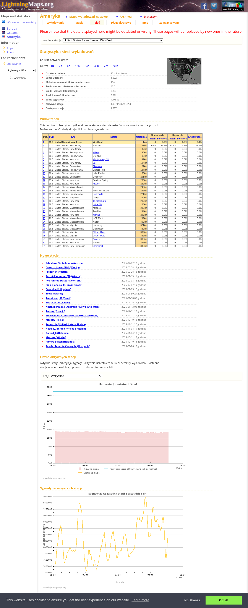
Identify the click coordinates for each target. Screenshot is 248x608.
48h (96, 66)
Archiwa (126, 17)
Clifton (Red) (99, 235)
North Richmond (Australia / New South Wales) (73, 306)
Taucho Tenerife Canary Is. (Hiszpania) (68, 346)
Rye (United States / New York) (63, 280)
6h (68, 66)
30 (44, 242)
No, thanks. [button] (192, 600)
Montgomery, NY (101, 159)
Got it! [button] (223, 600)
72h (106, 66)
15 (44, 190)
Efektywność (195, 137)
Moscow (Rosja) (55, 319)
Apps (10, 48)
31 (44, 246)
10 (44, 173)
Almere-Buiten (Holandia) (60, 341)
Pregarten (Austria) (57, 271)
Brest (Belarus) (54, 293)
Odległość (141, 137)
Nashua (96, 239)
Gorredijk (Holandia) (57, 333)
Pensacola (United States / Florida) (66, 324)
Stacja (79, 22)
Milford (96, 152)
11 (44, 177)
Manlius (96, 215)
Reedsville (98, 194)
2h (60, 66)
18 (44, 201)
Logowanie (14, 64)
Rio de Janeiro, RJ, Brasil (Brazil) (64, 284)
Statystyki (151, 17)
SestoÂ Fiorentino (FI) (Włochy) (63, 276)
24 (44, 222)
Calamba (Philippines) (58, 289)
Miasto (113, 137)
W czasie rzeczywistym (23, 22)
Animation (21, 77)
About (11, 52)
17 (44, 197)
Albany (96, 184)
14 (44, 187)
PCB (51, 137)
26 (44, 229)
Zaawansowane (169, 22)
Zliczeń (152, 138)
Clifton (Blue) (99, 232)
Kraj (73, 137)
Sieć (97, 22)
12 (44, 180)
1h (52, 66)
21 (44, 211)
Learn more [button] (140, 600)
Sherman (97, 166)
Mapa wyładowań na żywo (88, 17)
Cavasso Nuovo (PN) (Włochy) (63, 267)
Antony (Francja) (55, 311)
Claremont (98, 246)
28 (44, 235)
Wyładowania (55, 22)
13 (44, 184)
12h (77, 66)
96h (115, 66)
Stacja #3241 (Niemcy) (58, 302)
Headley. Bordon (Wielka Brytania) (66, 328)
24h (87, 66)
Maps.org (27, 4)
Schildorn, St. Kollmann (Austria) (64, 263)
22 (44, 215)
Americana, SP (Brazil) (58, 298)
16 (44, 194)
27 (44, 232)
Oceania (12, 33)
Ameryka (14, 37)
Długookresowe (121, 22)
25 (44, 225)
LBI (94, 163)
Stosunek (162, 138)
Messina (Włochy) (56, 337)
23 (44, 218)
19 (44, 204)
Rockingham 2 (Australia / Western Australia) (72, 315)
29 (44, 239)
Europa (12, 28)
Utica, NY (97, 204)
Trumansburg (99, 201)
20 (44, 208)
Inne (145, 22)
